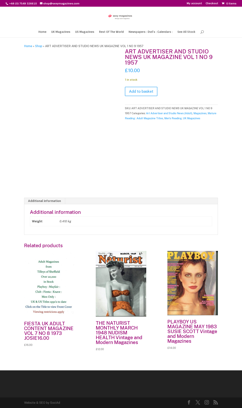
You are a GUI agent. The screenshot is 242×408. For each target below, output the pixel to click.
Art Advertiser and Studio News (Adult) (169, 113)
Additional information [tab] (44, 201)
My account (194, 3)
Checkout (212, 3)
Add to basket (141, 91)
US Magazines (84, 32)
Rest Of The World (111, 32)
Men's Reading (173, 118)
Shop (38, 46)
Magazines (200, 113)
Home (42, 32)
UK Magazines (60, 32)
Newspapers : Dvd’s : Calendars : (151, 32)
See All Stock (186, 32)
